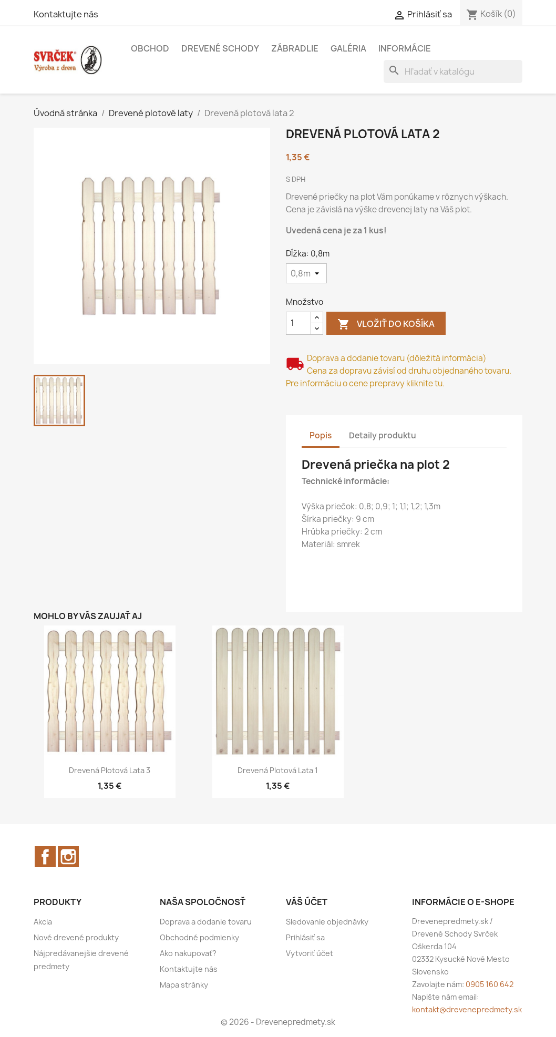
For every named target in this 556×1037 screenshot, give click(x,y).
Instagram (68, 856)
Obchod (150, 48)
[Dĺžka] (306, 273)
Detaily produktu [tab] (382, 435)
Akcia (43, 922)
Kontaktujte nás (66, 14)
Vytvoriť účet (309, 953)
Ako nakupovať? (188, 953)
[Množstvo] (298, 323)
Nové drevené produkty (76, 937)
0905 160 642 (489, 984)
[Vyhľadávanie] (453, 71)
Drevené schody (220, 48)
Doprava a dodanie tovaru (206, 922)
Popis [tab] (321, 435)
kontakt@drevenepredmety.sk (467, 1009)
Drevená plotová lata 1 (278, 770)
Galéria (348, 48)
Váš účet (306, 902)
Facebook (45, 856)
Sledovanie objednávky (327, 922)
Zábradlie (294, 48)
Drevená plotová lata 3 (109, 770)
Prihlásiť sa (305, 937)
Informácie (404, 48)
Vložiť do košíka (386, 324)
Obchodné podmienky (199, 937)
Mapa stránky (184, 985)
